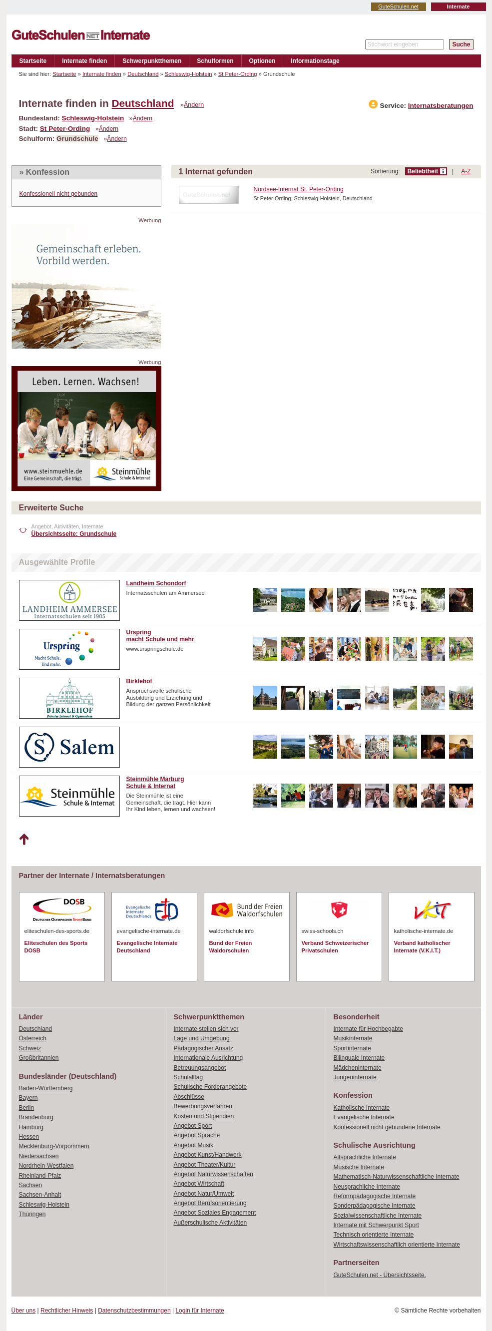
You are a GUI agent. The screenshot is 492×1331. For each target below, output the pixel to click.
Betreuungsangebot (200, 1067)
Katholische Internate (362, 1107)
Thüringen (32, 1214)
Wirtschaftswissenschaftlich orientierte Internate (397, 1244)
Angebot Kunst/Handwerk (208, 1154)
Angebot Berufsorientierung (210, 1203)
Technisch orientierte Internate (374, 1234)
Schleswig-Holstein (188, 74)
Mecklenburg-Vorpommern (54, 1146)
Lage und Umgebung (202, 1038)
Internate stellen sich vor (206, 1028)
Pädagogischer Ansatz (203, 1048)
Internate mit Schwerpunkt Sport (376, 1225)
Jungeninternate (355, 1077)
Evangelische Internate (364, 1117)
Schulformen (215, 60)
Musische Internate (359, 1167)
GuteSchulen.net (398, 6)
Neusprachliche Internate (367, 1186)
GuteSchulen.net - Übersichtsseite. (380, 1275)
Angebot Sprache (197, 1135)
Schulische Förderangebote (210, 1086)
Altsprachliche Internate (365, 1157)
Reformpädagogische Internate (375, 1196)
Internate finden (84, 60)
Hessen (29, 1136)
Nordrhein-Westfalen (46, 1165)
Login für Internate (199, 1310)
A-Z (466, 171)
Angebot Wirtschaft (199, 1183)
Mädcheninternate (358, 1067)
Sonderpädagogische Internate (375, 1205)
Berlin (26, 1107)
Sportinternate (352, 1048)
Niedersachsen (39, 1156)
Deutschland (142, 74)
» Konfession (44, 172)
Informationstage (315, 60)
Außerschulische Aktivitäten (210, 1222)
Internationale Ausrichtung (208, 1057)
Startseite (33, 60)
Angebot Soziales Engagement (215, 1212)
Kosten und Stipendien (204, 1116)
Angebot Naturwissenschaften (213, 1174)
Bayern (28, 1097)
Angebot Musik (193, 1145)
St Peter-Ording (237, 74)
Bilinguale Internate (359, 1057)
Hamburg (31, 1127)
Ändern (194, 104)
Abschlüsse (189, 1096)
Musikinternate (353, 1038)
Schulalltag (188, 1077)
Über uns (23, 1310)
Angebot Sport (193, 1125)
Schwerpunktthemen (151, 60)
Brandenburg (36, 1117)
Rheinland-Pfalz (40, 1175)
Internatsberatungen (441, 105)
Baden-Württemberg (46, 1088)
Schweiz (30, 1048)
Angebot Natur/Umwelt (204, 1193)
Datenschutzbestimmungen (134, 1310)
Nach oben (23, 840)
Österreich (32, 1038)
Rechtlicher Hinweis (66, 1310)
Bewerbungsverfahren (203, 1106)
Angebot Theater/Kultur (205, 1164)
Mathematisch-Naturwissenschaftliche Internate (397, 1176)
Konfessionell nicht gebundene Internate (387, 1127)
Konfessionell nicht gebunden (58, 193)
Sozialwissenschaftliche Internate (378, 1215)
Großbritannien (39, 1057)
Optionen (262, 60)
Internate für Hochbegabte (368, 1028)
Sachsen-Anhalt (40, 1194)
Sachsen (30, 1185)
